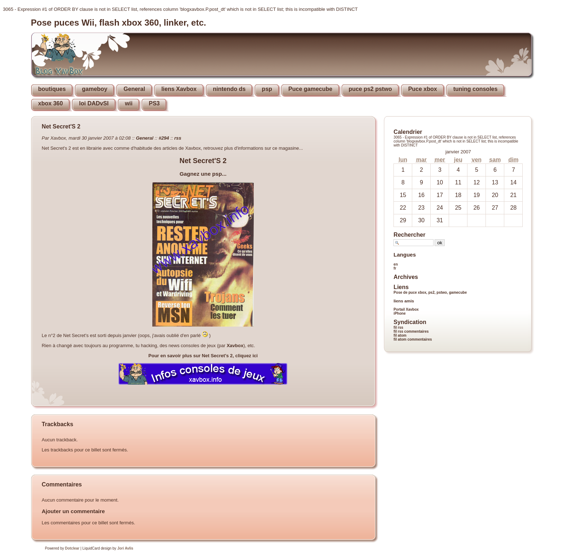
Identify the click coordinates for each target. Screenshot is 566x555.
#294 (163, 138)
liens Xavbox (179, 89)
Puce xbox (422, 89)
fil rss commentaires (410, 331)
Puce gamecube (310, 89)
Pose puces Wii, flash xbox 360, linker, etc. (118, 22)
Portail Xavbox (405, 309)
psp (267, 89)
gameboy (94, 89)
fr (394, 268)
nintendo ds (229, 89)
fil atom (399, 335)
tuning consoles (475, 89)
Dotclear (72, 548)
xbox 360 (50, 103)
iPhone (399, 313)
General (134, 89)
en (395, 264)
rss (178, 138)
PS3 (154, 103)
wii (128, 103)
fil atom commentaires (412, 339)
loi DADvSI (94, 103)
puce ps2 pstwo (370, 89)
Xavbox (235, 345)
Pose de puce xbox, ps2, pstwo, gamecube (430, 292)
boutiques (52, 89)
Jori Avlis (125, 548)
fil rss (398, 327)
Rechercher (409, 235)
